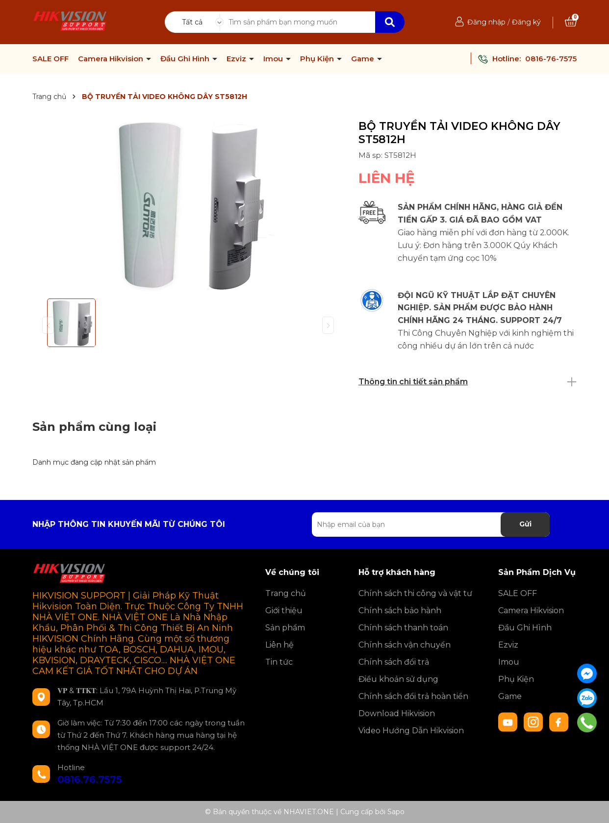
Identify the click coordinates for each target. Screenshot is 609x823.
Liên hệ (279, 644)
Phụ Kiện (318, 58)
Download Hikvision (396, 713)
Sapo (396, 811)
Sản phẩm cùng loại (94, 427)
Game (363, 58)
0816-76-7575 (551, 58)
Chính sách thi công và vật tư (415, 593)
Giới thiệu (284, 610)
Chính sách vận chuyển (404, 644)
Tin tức (279, 662)
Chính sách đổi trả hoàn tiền (413, 696)
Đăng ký (526, 22)
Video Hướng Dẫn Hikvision (411, 730)
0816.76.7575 (89, 779)
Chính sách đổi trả (393, 662)
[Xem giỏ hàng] (571, 22)
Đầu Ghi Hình (185, 58)
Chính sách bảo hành (399, 610)
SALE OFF (50, 58)
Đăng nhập (486, 22)
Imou (274, 58)
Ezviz (237, 58)
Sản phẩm (285, 627)
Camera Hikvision (111, 58)
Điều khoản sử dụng (398, 679)
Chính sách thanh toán (403, 627)
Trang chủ (285, 593)
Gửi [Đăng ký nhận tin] (525, 524)
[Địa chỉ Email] (431, 524)
